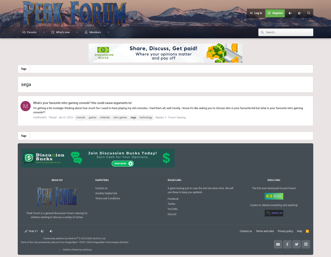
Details (124, 242)
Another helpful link (106, 193)
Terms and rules (265, 231)
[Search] (308, 13)
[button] (299, 13)
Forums (31, 32)
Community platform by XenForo (74, 238)
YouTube (173, 209)
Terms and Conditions (107, 198)
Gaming (181, 117)
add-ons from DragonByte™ (65, 242)
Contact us (101, 188)
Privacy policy (285, 231)
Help (299, 231)
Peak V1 (31, 231)
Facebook (173, 198)
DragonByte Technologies (106, 242)
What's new (63, 32)
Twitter (171, 203)
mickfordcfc (40, 117)
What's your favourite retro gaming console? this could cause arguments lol (82, 103)
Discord (172, 214)
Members (95, 32)
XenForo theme (71, 249)
